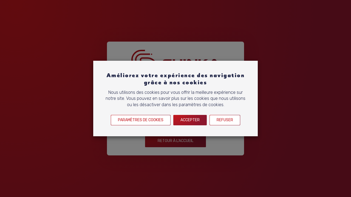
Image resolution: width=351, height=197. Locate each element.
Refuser (225, 120)
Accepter (190, 120)
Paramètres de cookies (140, 120)
